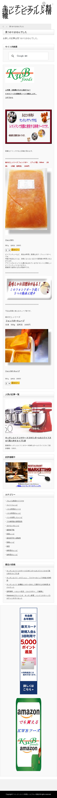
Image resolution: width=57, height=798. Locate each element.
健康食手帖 (10, 530)
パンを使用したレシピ (14, 517)
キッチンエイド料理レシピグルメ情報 (27, 11)
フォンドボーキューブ (15, 321)
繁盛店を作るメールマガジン (28, 484)
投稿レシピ (10, 542)
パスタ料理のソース (13, 509)
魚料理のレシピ (12, 554)
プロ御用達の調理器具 (14, 521)
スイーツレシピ (12, 505)
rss (43, 3)
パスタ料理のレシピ (13, 513)
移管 (8, 546)
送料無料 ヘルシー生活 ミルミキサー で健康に (24, 591)
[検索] (28, 56)
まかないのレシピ (12, 525)
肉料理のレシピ (12, 550)
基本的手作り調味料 (13, 538)
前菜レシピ (10, 534)
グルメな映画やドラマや (15, 501)
